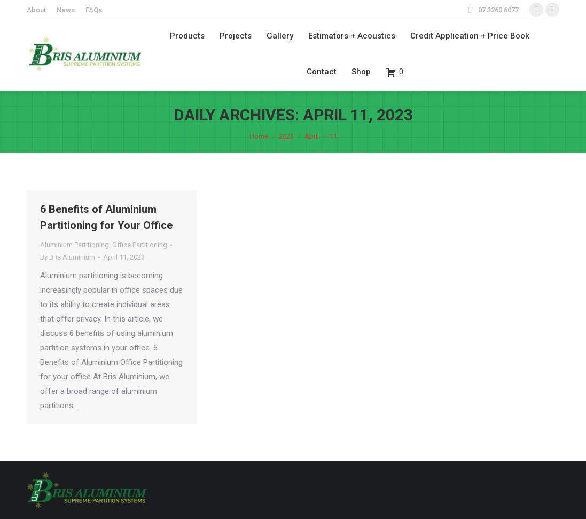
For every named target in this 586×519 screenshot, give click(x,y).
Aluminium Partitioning (74, 245)
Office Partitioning (139, 245)
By (67, 257)
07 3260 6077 (498, 10)
